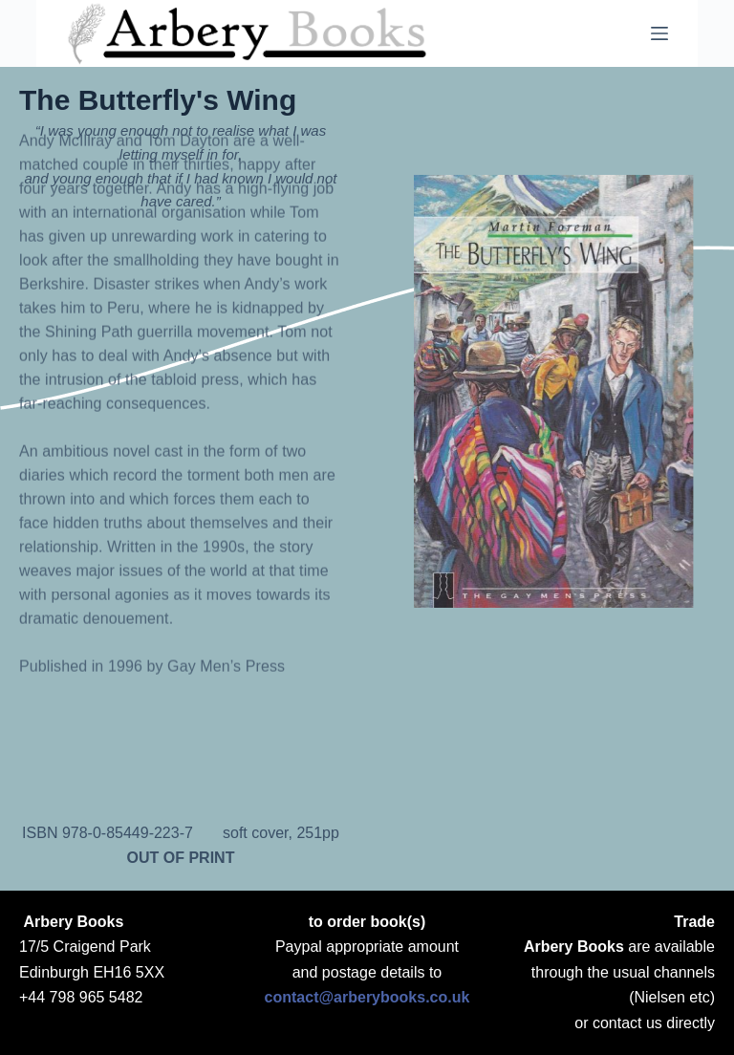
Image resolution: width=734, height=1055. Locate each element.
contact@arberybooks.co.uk (367, 997)
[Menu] (659, 33)
